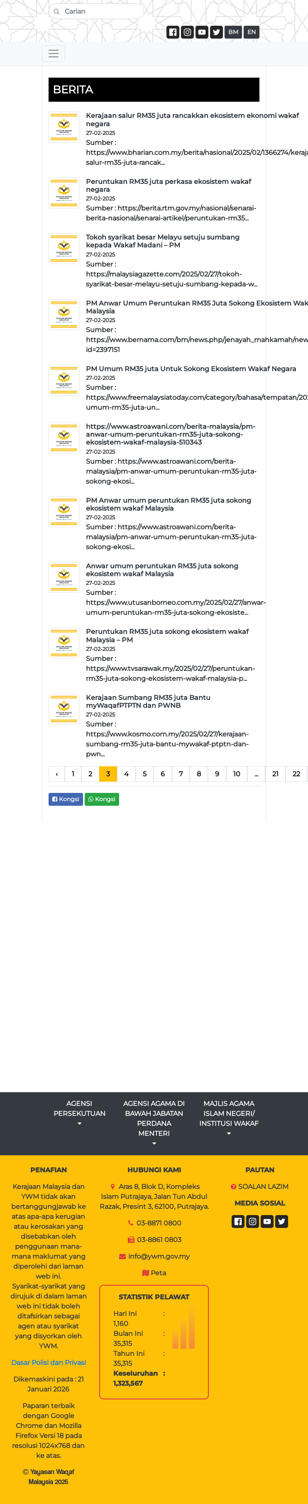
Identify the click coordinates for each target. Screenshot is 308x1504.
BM (233, 32)
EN (251, 32)
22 (296, 774)
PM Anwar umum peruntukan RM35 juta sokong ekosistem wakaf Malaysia (168, 504)
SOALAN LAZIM (263, 1187)
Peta (158, 1273)
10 (236, 774)
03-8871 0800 (159, 1223)
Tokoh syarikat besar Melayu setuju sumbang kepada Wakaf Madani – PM (163, 241)
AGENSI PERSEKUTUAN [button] (79, 1113)
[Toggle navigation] (53, 53)
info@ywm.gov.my (159, 1256)
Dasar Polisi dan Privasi (48, 1363)
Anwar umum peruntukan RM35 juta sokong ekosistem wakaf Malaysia (162, 570)
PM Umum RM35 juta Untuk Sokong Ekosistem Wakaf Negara (191, 369)
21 (275, 774)
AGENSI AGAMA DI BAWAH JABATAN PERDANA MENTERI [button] (154, 1123)
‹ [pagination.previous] (57, 774)
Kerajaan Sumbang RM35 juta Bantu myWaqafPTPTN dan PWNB (148, 701)
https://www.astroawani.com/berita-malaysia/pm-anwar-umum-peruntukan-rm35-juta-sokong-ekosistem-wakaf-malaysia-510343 (170, 434)
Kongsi (65, 799)
